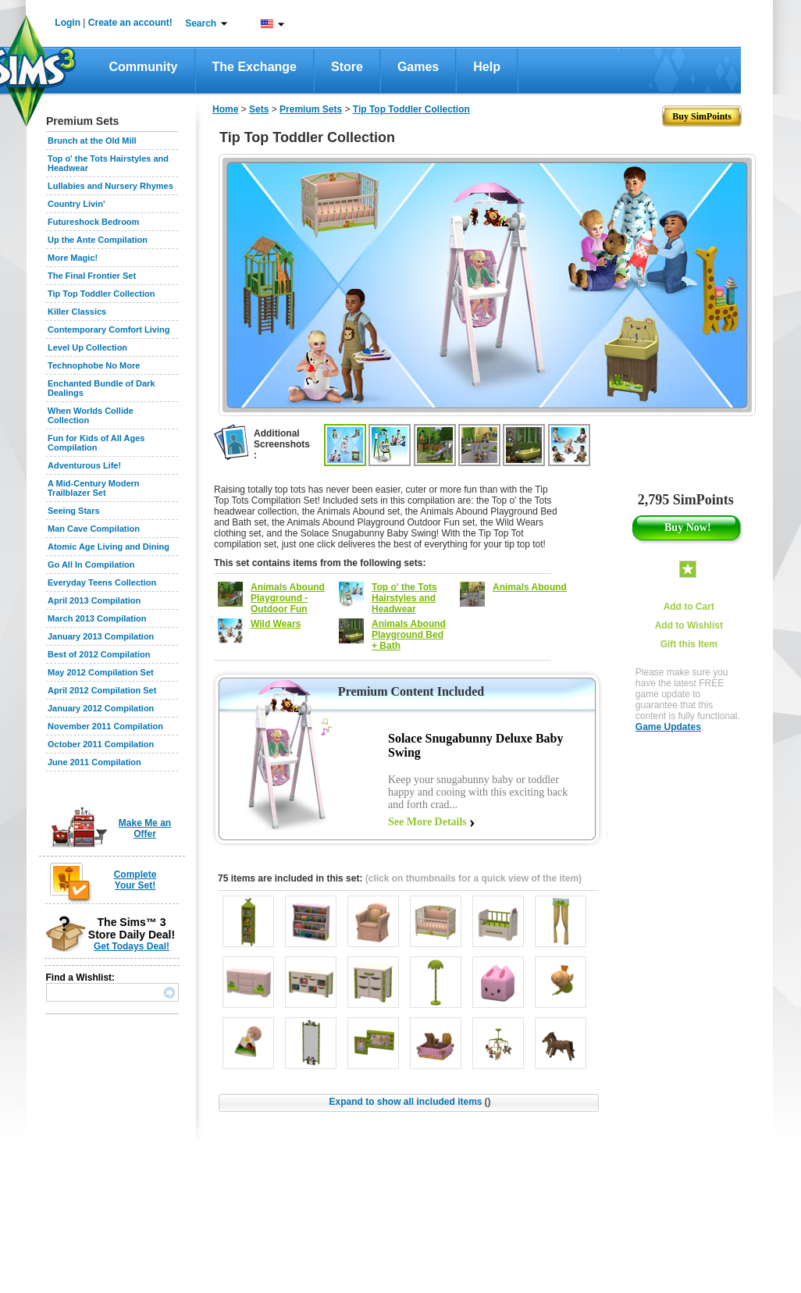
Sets (259, 109)
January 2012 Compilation (101, 708)
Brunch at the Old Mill (92, 140)
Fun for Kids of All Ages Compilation (96, 442)
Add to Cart (689, 606)
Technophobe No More (94, 365)
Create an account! (130, 22)
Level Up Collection (87, 347)
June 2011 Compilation (94, 762)
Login (67, 22)
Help (486, 66)
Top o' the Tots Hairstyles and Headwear (404, 598)
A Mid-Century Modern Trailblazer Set (94, 488)
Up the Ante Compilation (98, 239)
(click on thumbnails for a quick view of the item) (473, 878)
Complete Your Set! (135, 880)
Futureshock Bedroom (93, 221)
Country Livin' (76, 203)
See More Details (427, 822)
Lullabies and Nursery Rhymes (110, 186)
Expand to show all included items (409, 1101)
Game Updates (668, 726)
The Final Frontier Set (92, 275)
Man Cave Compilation (94, 528)
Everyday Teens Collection (102, 582)
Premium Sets (310, 109)
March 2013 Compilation (97, 618)
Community (143, 66)
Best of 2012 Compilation (99, 654)
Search (200, 23)
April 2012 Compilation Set (102, 690)
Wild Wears (276, 623)
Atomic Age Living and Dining (108, 546)
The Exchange (254, 66)
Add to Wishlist (689, 625)
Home (225, 109)
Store (347, 66)
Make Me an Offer (145, 828)
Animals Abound (530, 587)
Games (418, 66)
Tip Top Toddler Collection (101, 293)
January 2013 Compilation (101, 636)
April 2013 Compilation (94, 600)
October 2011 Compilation (101, 744)
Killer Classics (77, 311)
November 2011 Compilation (105, 726)
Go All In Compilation (91, 564)
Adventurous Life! (84, 465)
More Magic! (73, 257)
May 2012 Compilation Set (101, 672)
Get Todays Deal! (131, 946)
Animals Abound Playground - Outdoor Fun (288, 598)
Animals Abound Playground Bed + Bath (409, 634)
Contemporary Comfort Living (108, 329)
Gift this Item (688, 644)
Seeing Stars (74, 510)
